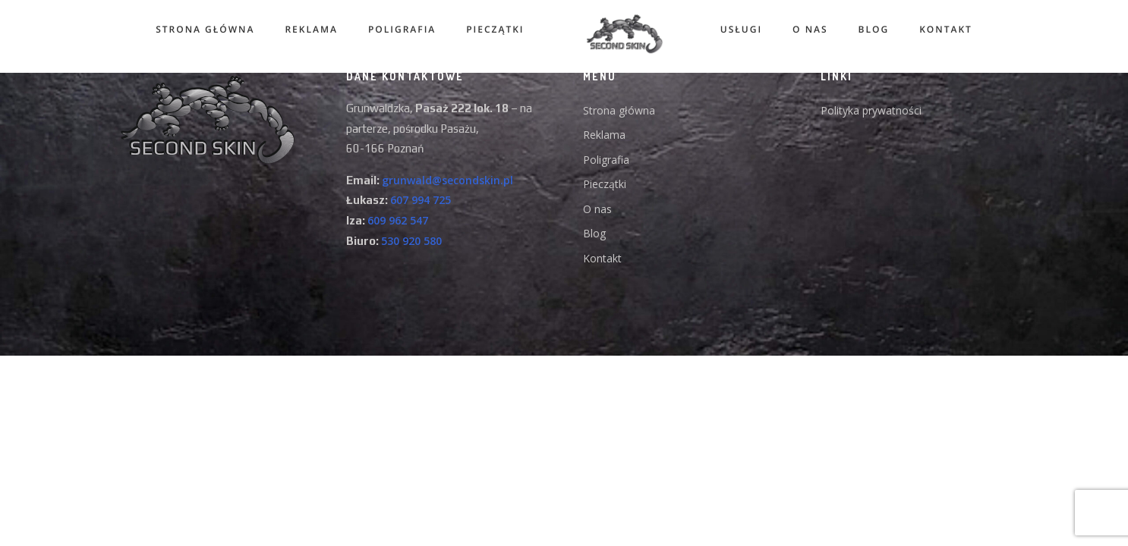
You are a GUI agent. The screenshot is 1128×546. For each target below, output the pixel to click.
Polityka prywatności (871, 110)
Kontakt (602, 258)
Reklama (307, 29)
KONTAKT (949, 29)
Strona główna (201, 29)
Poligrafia (398, 29)
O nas (814, 29)
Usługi (745, 29)
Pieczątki (491, 29)
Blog (877, 29)
